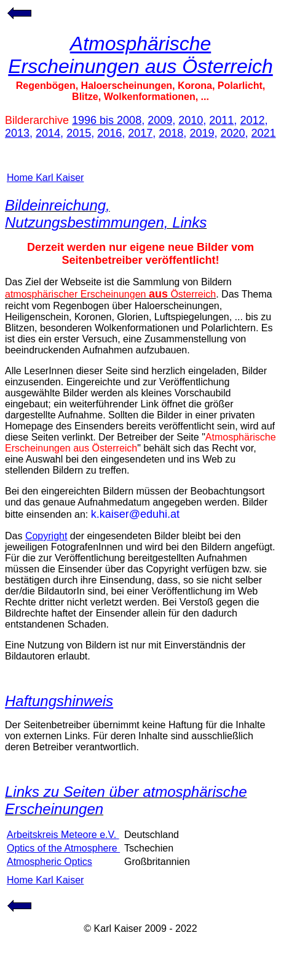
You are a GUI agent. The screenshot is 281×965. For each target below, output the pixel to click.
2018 (171, 133)
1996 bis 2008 (106, 120)
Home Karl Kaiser (45, 177)
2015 (78, 133)
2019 (201, 133)
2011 (221, 120)
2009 (160, 120)
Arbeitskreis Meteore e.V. (63, 834)
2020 (232, 133)
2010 (190, 120)
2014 (48, 133)
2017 (140, 133)
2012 (252, 120)
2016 (109, 133)
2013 (17, 133)
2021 (263, 133)
